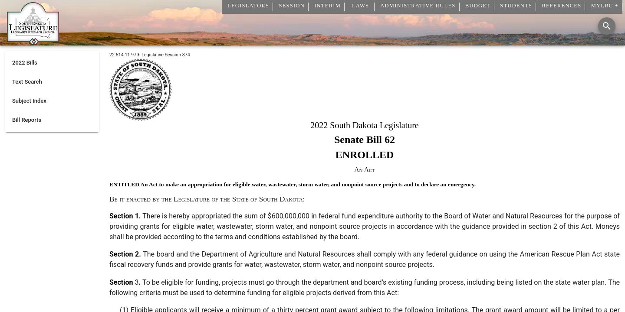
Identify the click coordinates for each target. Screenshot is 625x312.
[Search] (606, 26)
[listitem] (52, 63)
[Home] (33, 42)
